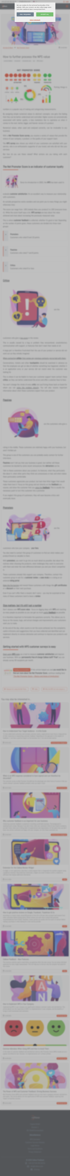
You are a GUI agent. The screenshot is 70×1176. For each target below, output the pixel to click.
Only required (25, 14)
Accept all (45, 14)
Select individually (35, 20)
